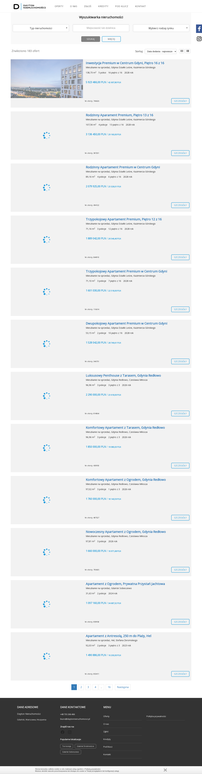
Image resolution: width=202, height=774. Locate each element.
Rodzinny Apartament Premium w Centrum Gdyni (123, 167)
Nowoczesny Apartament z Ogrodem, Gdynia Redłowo (126, 532)
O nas (73, 6)
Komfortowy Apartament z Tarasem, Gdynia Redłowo (125, 427)
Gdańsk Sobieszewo (70, 752)
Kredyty (103, 6)
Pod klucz (121, 6)
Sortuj (139, 51)
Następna (123, 687)
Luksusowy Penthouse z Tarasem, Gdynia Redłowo (123, 375)
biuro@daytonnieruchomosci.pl (75, 719)
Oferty (59, 6)
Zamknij (165, 770)
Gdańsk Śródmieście (85, 746)
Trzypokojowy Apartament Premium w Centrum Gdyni (126, 271)
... (101, 687)
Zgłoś (87, 6)
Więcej (111, 38)
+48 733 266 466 (67, 714)
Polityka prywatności (156, 716)
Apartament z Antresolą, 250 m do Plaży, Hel (118, 636)
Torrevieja (66, 746)
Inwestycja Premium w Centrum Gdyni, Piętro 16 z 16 (125, 63)
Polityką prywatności (92, 769)
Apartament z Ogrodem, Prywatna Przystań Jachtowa (125, 584)
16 (109, 687)
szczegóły (180, 100)
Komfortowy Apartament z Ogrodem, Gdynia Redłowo (126, 480)
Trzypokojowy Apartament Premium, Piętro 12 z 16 (124, 219)
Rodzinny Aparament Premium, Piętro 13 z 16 (119, 115)
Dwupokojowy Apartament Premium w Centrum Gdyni (126, 323)
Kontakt (140, 6)
